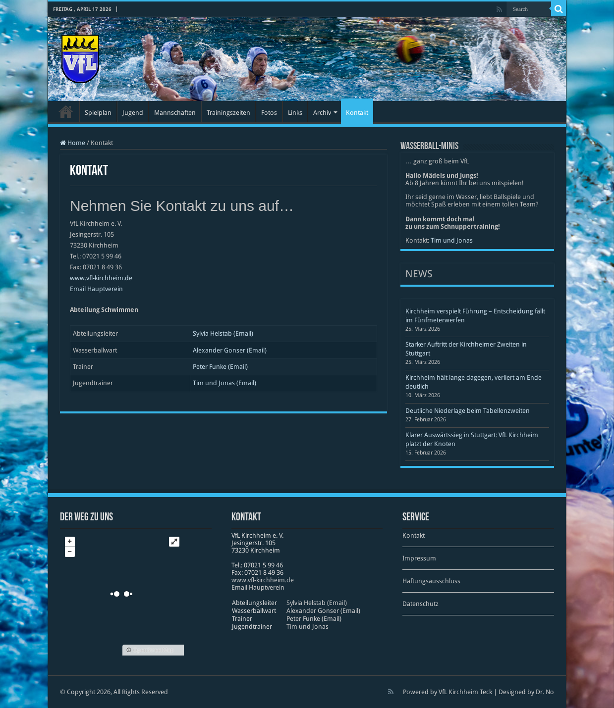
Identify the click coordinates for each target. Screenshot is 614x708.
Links (295, 112)
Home (72, 143)
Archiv (322, 112)
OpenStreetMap (153, 650)
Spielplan (98, 112)
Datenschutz (420, 603)
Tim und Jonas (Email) (224, 383)
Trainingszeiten (228, 112)
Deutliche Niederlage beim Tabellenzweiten (467, 410)
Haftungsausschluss (431, 581)
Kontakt (357, 112)
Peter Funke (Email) (220, 366)
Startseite (66, 111)
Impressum (419, 558)
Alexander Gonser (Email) (230, 350)
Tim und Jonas (452, 240)
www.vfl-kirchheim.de (101, 278)
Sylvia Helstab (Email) (223, 333)
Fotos (269, 112)
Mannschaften (175, 112)
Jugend (132, 112)
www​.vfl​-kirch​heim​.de (262, 580)
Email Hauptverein (96, 289)
